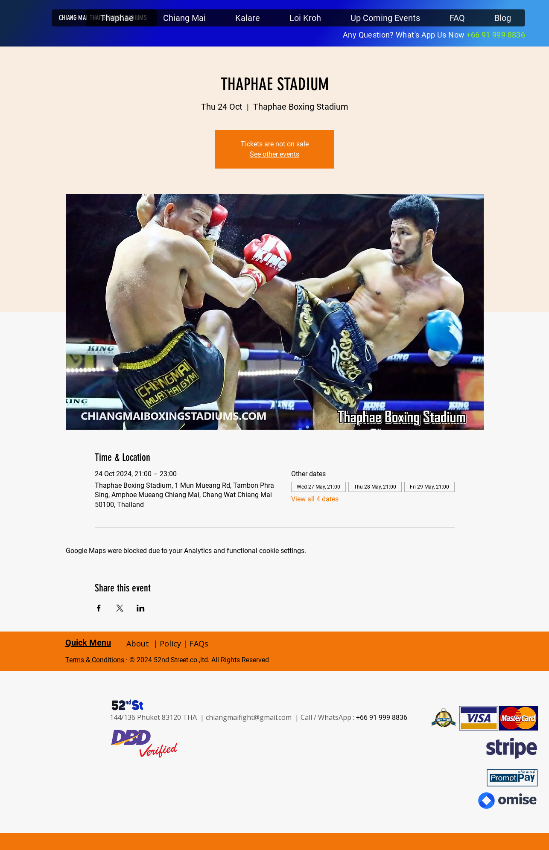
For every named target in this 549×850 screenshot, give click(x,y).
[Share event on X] (120, 608)
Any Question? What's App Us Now (405, 34)
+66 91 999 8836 (496, 34)
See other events (274, 154)
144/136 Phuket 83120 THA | (158, 717)
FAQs (199, 643)
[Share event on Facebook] (99, 608)
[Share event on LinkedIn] (141, 608)
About (137, 643)
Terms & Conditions (95, 660)
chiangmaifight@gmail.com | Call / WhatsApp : (281, 717)
